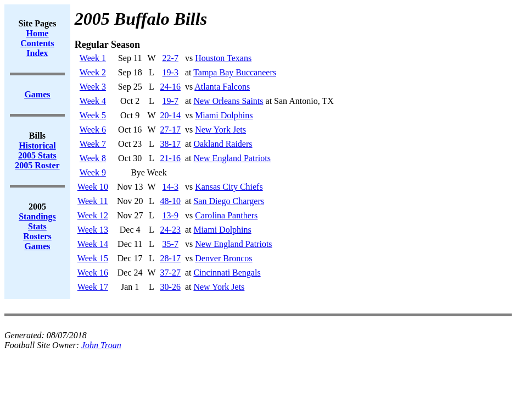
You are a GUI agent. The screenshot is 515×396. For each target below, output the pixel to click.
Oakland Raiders (222, 143)
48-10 (170, 201)
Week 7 (93, 143)
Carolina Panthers (226, 215)
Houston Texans (223, 58)
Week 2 (93, 72)
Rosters (37, 236)
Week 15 (92, 258)
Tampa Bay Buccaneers (234, 72)
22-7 (170, 58)
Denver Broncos (223, 258)
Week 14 (92, 244)
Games (37, 246)
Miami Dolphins (224, 115)
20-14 (170, 115)
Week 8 (93, 158)
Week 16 (92, 272)
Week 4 (93, 101)
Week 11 (92, 201)
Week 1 (93, 58)
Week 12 (92, 215)
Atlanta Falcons (222, 86)
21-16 (170, 158)
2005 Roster (37, 165)
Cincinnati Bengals (226, 272)
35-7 (170, 244)
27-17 (170, 129)
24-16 (170, 86)
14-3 (170, 186)
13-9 (170, 215)
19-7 (170, 101)
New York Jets (220, 129)
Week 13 (92, 229)
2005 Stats (37, 155)
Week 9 (93, 172)
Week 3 (93, 86)
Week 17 (92, 287)
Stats (37, 226)
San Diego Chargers (228, 201)
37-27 (170, 272)
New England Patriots (231, 158)
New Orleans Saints (228, 101)
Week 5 (93, 115)
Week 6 (93, 129)
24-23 (170, 229)
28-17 (170, 258)
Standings (37, 216)
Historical (37, 145)
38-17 (170, 143)
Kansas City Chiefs (229, 186)
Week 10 (92, 186)
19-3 (170, 72)
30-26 (170, 287)
